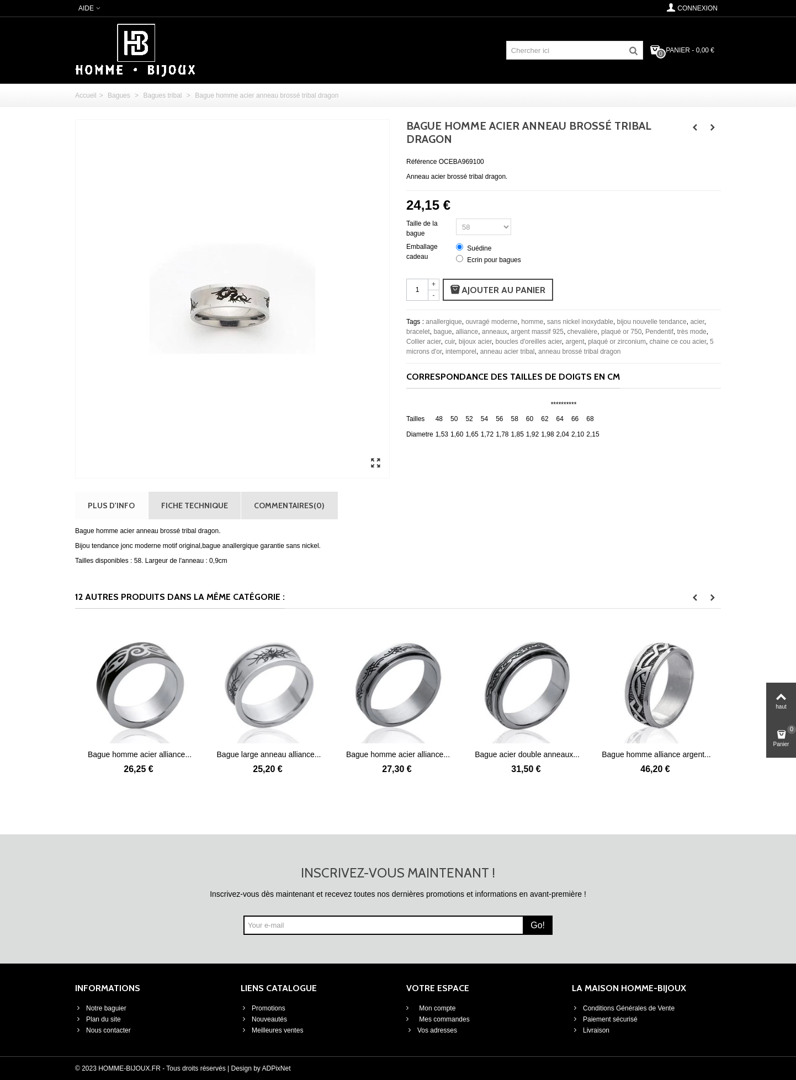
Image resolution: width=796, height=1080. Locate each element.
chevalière (582, 332)
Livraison (590, 1030)
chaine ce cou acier (678, 341)
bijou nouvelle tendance (652, 322)
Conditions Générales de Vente (623, 1008)
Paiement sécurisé (605, 1019)
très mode (691, 332)
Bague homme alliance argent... (656, 754)
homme (532, 322)
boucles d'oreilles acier (528, 341)
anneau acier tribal (507, 351)
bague (442, 332)
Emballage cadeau (422, 251)
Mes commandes (443, 1019)
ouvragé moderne (491, 322)
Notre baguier (100, 1008)
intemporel (460, 351)
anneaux (494, 332)
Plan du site (98, 1019)
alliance (466, 332)
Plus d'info (111, 505)
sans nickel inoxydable (580, 322)
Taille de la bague (422, 228)
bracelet (418, 332)
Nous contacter (103, 1030)
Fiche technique (194, 505)
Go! (537, 925)
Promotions (263, 1008)
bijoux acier (475, 341)
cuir (449, 341)
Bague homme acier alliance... (140, 754)
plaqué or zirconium (617, 341)
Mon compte (436, 1008)
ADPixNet (276, 1068)
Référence (421, 162)
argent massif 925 (537, 332)
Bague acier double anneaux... (527, 754)
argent (574, 341)
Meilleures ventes (272, 1030)
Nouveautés (264, 1019)
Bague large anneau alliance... (269, 754)
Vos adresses (431, 1030)
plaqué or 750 (621, 332)
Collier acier (423, 341)
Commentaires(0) (289, 505)
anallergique (443, 322)
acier (697, 322)
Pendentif (659, 332)
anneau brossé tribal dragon (579, 351)
